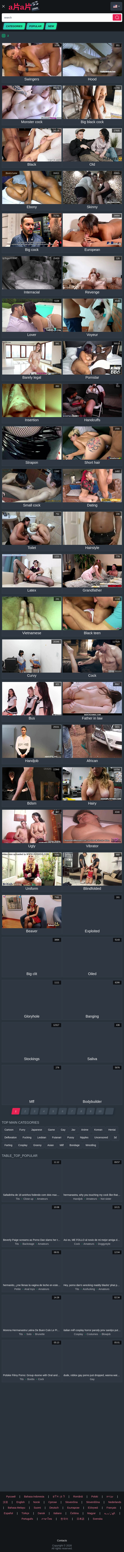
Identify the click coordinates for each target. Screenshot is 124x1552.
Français (111, 1507)
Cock (77, 1244)
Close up (28, 1199)
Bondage (75, 1145)
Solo (28, 1334)
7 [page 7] (72, 1111)
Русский (10, 1496)
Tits (18, 1199)
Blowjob (106, 1334)
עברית (110, 1496)
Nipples (84, 1137)
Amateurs (42, 1199)
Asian (50, 1145)
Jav (73, 1129)
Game (51, 1129)
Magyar (91, 1513)
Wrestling (91, 1145)
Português (27, 1518)
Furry (22, 1129)
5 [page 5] (53, 1111)
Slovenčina (71, 1502)
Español (8, 1513)
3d (115, 1137)
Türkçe (25, 1513)
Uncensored (101, 1137)
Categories (14, 26)
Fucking (27, 1137)
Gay (63, 1129)
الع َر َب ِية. (110, 1513)
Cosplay (22, 1145)
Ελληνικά (93, 1507)
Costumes (92, 1334)
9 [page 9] (91, 1111)
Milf (62, 1145)
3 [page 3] (35, 1111)
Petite (17, 1289)
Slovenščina (93, 1502)
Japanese (36, 1129)
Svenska (97, 1518)
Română (78, 1496)
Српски (52, 1502)
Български (73, 1507)
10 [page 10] (100, 1111)
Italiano (58, 1513)
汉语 (5, 1502)
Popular (35, 26)
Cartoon (8, 1129)
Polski (94, 1496)
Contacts (62, 1540)
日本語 (80, 1518)
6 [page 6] (63, 1111)
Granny (37, 1145)
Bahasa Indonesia (34, 1496)
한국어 (64, 1518)
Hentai (112, 1129)
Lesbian (41, 1137)
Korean (98, 1129)
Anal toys (29, 1289)
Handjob (77, 1199)
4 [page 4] (44, 1111)
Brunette (40, 1334)
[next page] (109, 1111)
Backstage (28, 1244)
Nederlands (114, 1502)
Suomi (37, 1507)
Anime (84, 1129)
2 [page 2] (25, 1111)
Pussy (70, 1137)
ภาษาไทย (47, 1518)
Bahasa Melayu (16, 1507)
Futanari (56, 1137)
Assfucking (89, 1289)
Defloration (10, 1137)
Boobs (31, 1379)
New (51, 26)
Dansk (41, 1513)
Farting (8, 1145)
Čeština (74, 1513)
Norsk (36, 1502)
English (20, 1502)
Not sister (106, 1199)
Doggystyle (104, 1244)
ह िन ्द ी (59, 1496)
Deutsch (54, 1507)
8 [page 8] (81, 1111)
